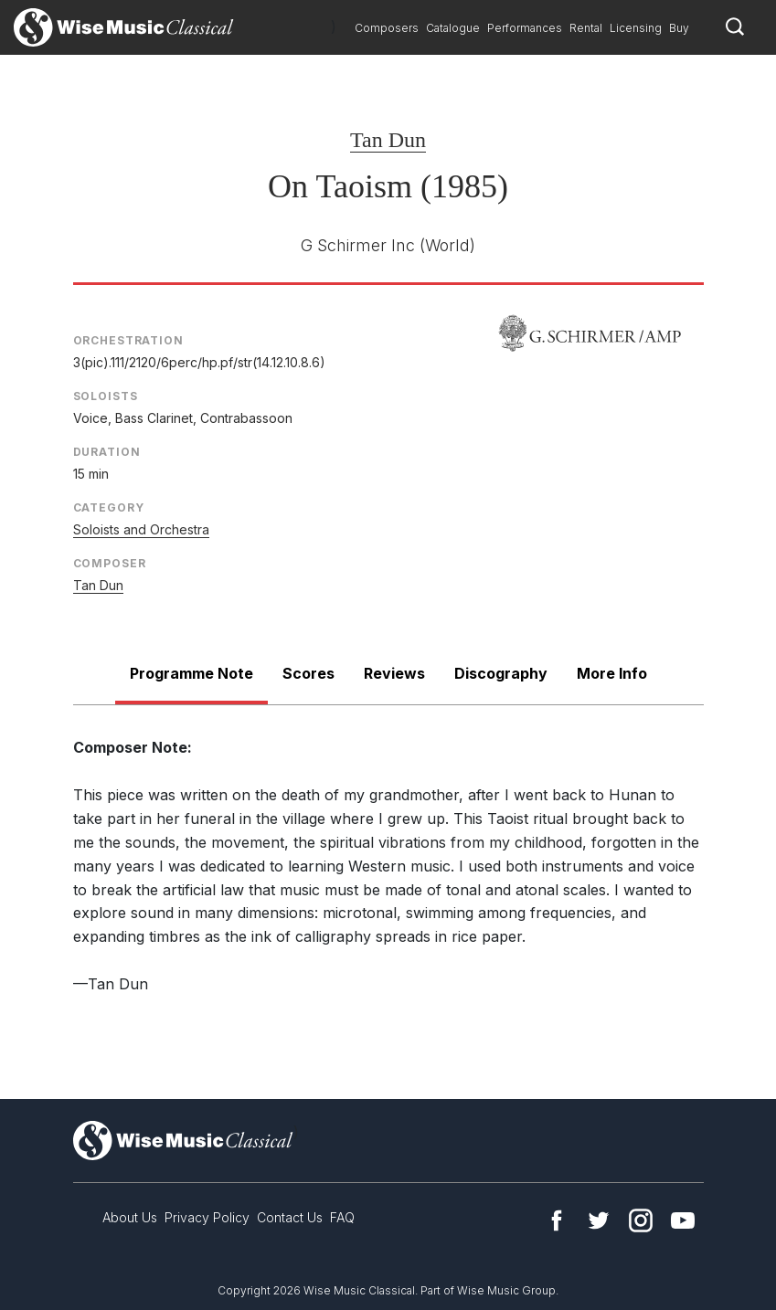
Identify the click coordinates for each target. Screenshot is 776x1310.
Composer (109, 563)
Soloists (105, 396)
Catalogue (453, 28)
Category (108, 507)
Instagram (641, 1220)
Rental (585, 28)
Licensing (636, 28)
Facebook (557, 1220)
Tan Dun (388, 140)
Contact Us (290, 1217)
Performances (524, 28)
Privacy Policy (207, 1217)
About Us (129, 1217)
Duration (107, 452)
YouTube (683, 1220)
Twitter (599, 1220)
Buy (679, 28)
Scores (308, 673)
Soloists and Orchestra (141, 529)
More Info (612, 673)
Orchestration (128, 340)
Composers (387, 28)
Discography (500, 673)
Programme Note (191, 673)
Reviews (394, 673)
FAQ (342, 1217)
